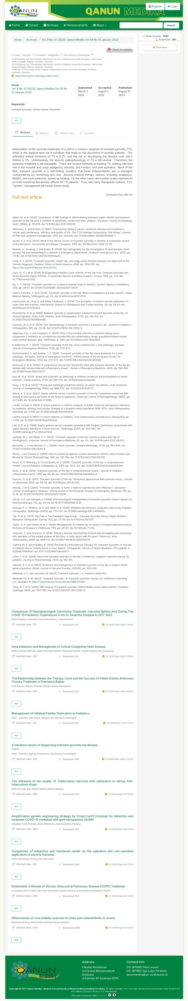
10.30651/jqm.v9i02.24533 (119, 624)
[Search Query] (141, 25)
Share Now (160, 47)
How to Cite (64, 133)
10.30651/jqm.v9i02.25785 (119, 691)
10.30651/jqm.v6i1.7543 (121, 864)
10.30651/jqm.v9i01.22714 (120, 723)
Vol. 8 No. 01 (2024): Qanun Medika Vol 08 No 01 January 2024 (80, 39)
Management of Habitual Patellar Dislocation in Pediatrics (50, 713)
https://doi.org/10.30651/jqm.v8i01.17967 (37, 76)
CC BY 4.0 (106, 995)
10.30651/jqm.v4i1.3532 (121, 927)
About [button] (99, 25)
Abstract (22, 132)
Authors (42, 133)
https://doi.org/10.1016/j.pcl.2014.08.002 (34, 267)
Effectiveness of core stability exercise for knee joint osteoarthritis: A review (63, 918)
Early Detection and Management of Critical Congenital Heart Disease (58, 646)
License (86, 133)
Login (172, 6)
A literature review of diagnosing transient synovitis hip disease (72, 746)
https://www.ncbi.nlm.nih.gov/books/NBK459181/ (58, 581)
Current (31, 25)
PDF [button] (16, 120)
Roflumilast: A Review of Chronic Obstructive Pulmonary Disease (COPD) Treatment (68, 886)
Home (14, 25)
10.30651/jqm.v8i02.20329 (119, 759)
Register (155, 6)
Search (171, 25)
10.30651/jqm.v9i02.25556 (119, 656)
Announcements (76, 25)
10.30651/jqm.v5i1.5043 (121, 896)
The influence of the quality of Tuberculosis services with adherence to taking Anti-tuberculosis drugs (72, 782)
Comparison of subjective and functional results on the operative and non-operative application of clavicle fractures (72, 852)
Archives (51, 25)
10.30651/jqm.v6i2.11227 (121, 829)
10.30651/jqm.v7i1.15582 (121, 794)
